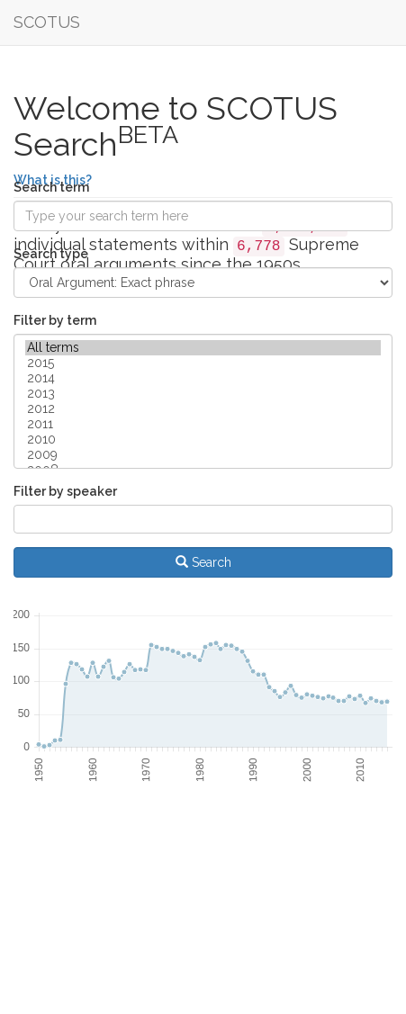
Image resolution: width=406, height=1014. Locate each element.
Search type (51, 254)
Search (203, 562)
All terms (203, 347)
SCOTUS (47, 22)
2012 (203, 409)
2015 (203, 363)
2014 (203, 378)
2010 (203, 439)
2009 (203, 454)
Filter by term (55, 320)
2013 (203, 393)
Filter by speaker (65, 491)
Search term (51, 187)
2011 (203, 424)
